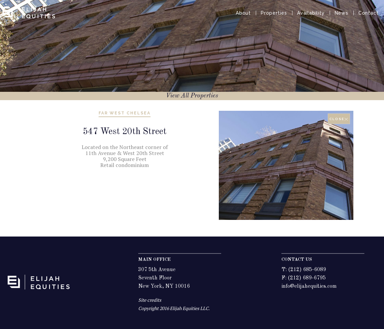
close (338, 119)
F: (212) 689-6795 (303, 278)
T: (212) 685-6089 (303, 269)
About (243, 13)
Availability (311, 13)
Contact (368, 13)
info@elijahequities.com (309, 286)
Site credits (149, 300)
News (341, 13)
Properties (274, 13)
